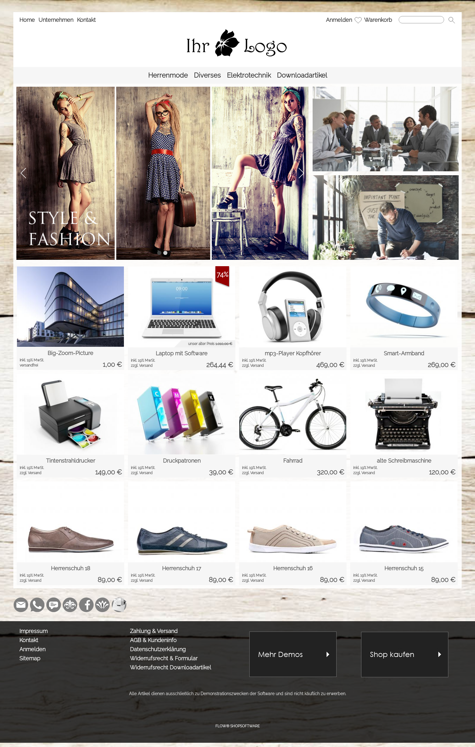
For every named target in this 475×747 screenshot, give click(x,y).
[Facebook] (86, 604)
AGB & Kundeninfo (153, 640)
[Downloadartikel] (302, 75)
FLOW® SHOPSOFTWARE (237, 726)
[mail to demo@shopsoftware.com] (20, 604)
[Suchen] (421, 19)
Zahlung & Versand (154, 631)
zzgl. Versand (141, 365)
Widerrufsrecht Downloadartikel (170, 667)
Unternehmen (55, 20)
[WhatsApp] (37, 604)
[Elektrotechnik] (249, 75)
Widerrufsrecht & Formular (164, 658)
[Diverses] (207, 75)
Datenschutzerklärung (158, 649)
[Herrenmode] (168, 75)
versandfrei (29, 365)
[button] (452, 20)
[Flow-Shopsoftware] (102, 604)
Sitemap (29, 658)
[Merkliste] (358, 20)
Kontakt (86, 20)
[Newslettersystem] (119, 604)
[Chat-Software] (53, 604)
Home (27, 20)
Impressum (33, 631)
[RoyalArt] (70, 604)
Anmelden (339, 20)
